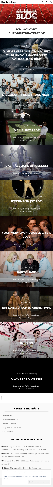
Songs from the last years (11, 427)
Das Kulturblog (8, 2)
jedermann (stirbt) (26, 201)
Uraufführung (33, 46)
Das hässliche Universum (26, 165)
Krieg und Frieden (9, 423)
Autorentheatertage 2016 (26, 338)
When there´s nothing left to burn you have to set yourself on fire (26, 55)
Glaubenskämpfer (26, 378)
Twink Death (7, 415)
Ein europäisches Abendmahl (26, 307)
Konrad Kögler (34, 67)
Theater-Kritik (19, 46)
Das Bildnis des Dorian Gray (30, 468)
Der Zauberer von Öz (10, 419)
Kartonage (26, 272)
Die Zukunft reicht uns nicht (26, 94)
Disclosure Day (7, 431)
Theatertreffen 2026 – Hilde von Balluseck (20, 461)
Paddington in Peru (38, 449)
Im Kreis (26, 343)
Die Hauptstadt (26, 130)
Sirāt (22, 456)
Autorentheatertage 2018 (20, 90)
